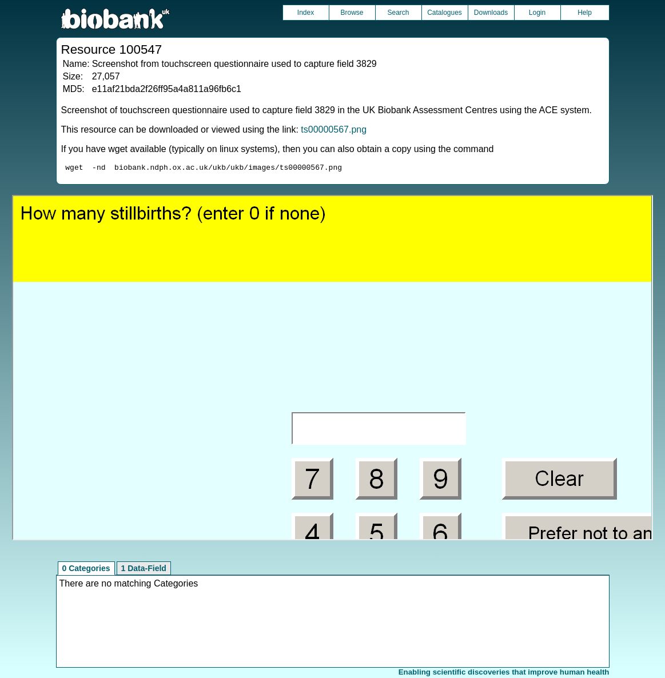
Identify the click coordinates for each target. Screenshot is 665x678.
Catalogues (444, 13)
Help (585, 13)
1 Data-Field (143, 570)
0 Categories (86, 570)
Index (305, 13)
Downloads (491, 13)
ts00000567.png (334, 129)
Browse (351, 13)
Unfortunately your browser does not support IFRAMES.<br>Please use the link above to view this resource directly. (332, 369)
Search (398, 13)
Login (537, 13)
